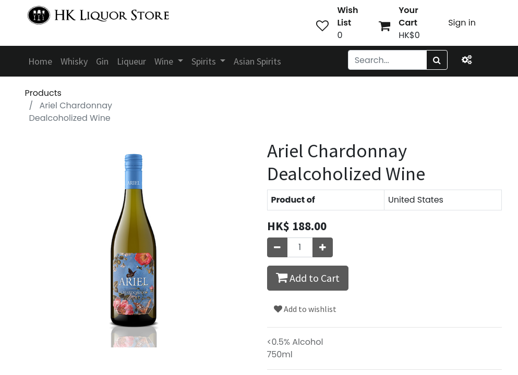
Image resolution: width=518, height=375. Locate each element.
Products (43, 93)
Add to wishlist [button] (305, 309)
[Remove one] (277, 247)
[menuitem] (40, 61)
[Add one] (322, 247)
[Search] (437, 60)
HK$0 (409, 35)
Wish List (347, 16)
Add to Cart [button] (308, 277)
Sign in (462, 23)
